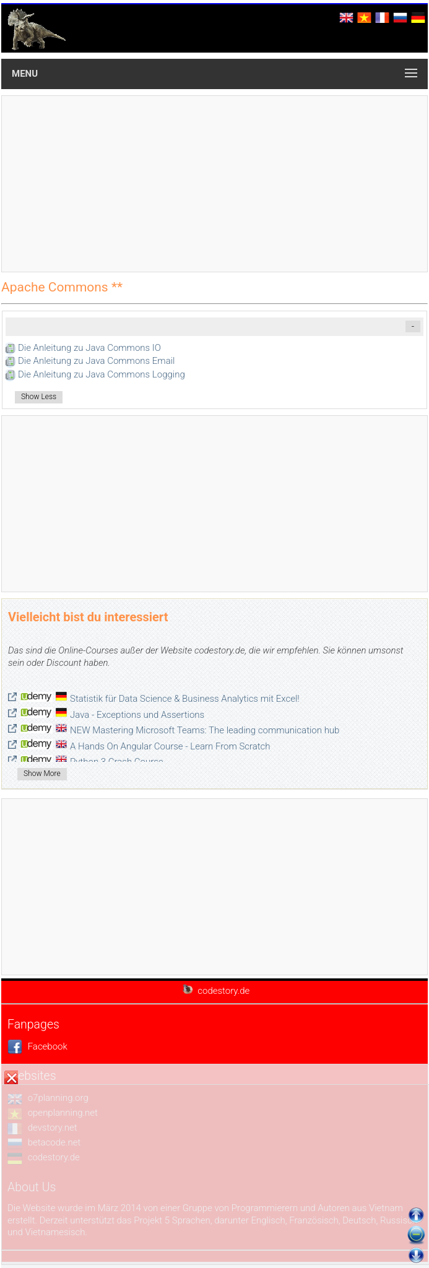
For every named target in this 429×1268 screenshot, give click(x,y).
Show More (42, 773)
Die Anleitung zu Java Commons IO (89, 347)
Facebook (37, 1046)
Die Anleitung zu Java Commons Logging (101, 374)
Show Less (38, 396)
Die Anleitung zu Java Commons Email (96, 360)
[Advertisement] (214, 183)
